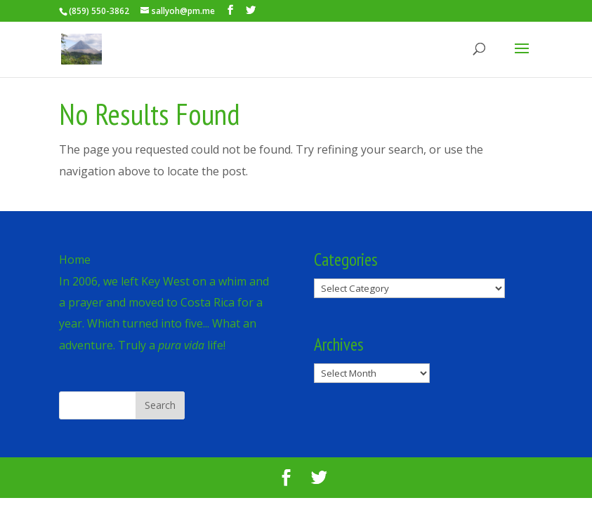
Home (75, 259)
